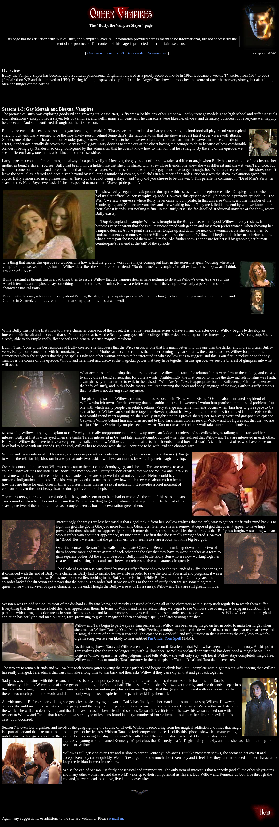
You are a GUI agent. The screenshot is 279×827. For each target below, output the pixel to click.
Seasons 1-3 (114, 53)
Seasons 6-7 (157, 53)
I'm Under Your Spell (164, 638)
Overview (95, 53)
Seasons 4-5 (136, 53)
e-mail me (116, 818)
